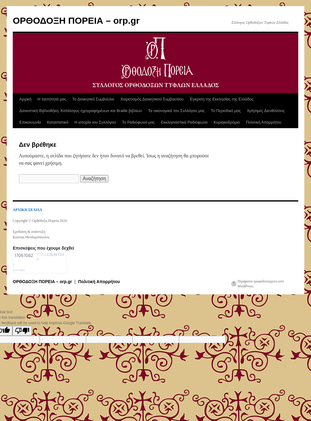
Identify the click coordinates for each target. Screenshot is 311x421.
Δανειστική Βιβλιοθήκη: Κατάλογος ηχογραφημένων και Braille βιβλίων (80, 110)
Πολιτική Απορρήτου (263, 122)
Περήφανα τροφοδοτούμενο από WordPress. (261, 283)
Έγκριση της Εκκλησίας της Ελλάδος (221, 99)
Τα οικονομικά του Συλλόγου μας (176, 110)
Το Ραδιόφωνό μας (138, 122)
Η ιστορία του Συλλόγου (95, 122)
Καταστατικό (58, 122)
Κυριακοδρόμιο (227, 122)
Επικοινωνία (30, 122)
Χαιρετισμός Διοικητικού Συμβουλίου (151, 99)
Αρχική (25, 99)
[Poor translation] (22, 331)
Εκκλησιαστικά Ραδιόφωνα (184, 122)
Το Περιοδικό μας (226, 110)
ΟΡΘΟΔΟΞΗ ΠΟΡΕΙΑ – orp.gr (76, 21)
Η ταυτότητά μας (52, 99)
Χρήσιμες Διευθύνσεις (266, 110)
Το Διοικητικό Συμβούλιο (93, 99)
